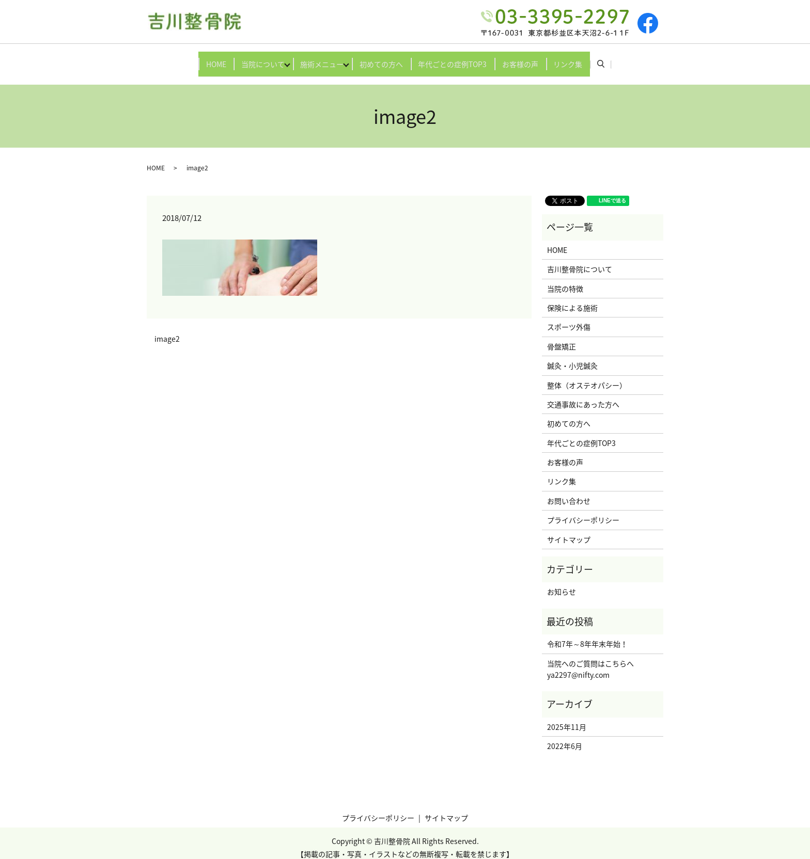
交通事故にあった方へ (583, 395)
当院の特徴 (565, 279)
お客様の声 (536, 59)
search (632, 59)
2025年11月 (566, 717)
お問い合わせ (568, 491)
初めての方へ (384, 59)
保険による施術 (572, 298)
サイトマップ (568, 530)
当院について (247, 59)
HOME (193, 59)
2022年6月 (564, 737)
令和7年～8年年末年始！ (587, 635)
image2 (167, 330)
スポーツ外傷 (568, 318)
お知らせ (561, 583)
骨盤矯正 (561, 337)
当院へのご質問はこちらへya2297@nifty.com (590, 660)
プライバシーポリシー (583, 511)
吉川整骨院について (579, 260)
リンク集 (590, 59)
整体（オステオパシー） (587, 376)
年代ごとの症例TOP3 (462, 59)
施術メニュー (315, 59)
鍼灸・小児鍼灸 (572, 356)
